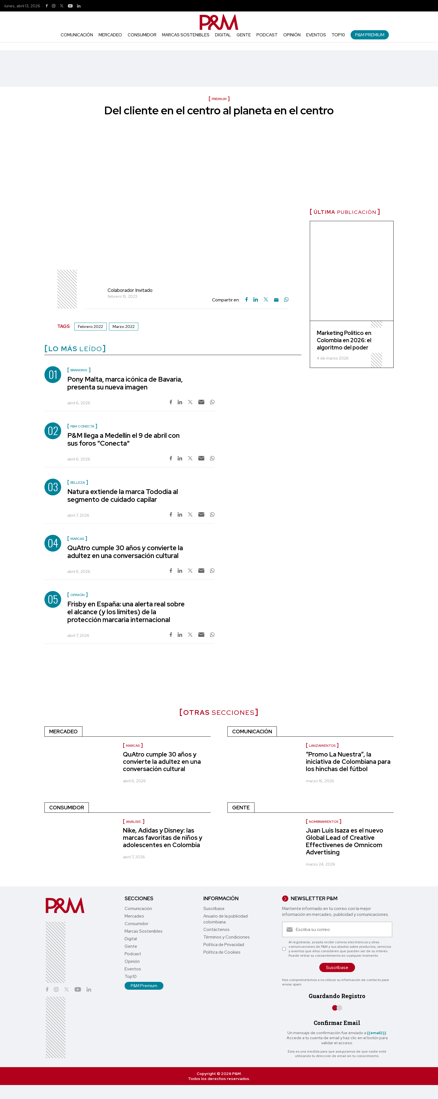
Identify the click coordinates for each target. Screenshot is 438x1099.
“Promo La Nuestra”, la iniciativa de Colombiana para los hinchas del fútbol (348, 761)
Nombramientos (323, 821)
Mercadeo (110, 35)
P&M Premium (369, 35)
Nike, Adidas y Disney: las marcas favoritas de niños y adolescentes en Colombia (162, 837)
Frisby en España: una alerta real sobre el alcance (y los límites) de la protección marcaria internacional (126, 612)
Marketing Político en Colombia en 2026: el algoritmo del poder (344, 340)
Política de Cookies (222, 952)
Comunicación (77, 35)
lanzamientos (322, 745)
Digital (223, 35)
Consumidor (142, 35)
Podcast (267, 35)
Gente (244, 35)
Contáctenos (216, 929)
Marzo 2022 (124, 326)
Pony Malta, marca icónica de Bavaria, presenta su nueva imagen (125, 383)
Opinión (292, 35)
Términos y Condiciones (226, 937)
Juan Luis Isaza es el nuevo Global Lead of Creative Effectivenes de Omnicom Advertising (344, 841)
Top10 (338, 35)
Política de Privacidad (223, 944)
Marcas (133, 745)
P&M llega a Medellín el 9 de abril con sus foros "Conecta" (123, 439)
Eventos (316, 35)
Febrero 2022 (90, 326)
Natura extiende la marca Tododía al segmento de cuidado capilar (122, 495)
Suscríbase (214, 908)
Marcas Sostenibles (186, 35)
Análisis (133, 821)
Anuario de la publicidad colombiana (225, 919)
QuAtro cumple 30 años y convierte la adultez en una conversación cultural (125, 551)
